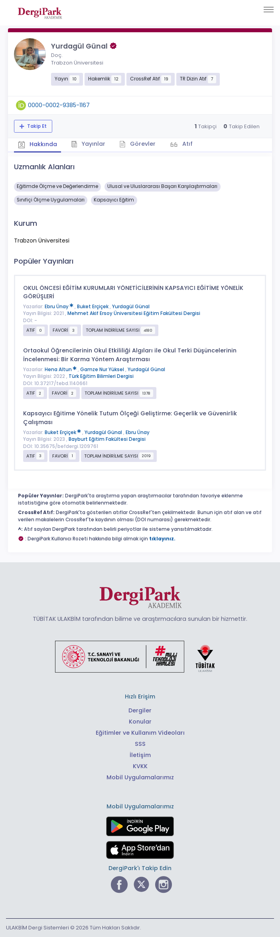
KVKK (140, 766)
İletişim (140, 755)
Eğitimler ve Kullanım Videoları (140, 733)
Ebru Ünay (60, 306)
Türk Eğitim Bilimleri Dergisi (101, 376)
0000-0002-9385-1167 (59, 105)
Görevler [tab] (137, 144)
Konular (140, 722)
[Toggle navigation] (268, 9)
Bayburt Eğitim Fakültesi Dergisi (107, 439)
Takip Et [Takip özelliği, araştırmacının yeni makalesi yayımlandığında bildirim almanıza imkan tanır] (36, 126)
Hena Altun (61, 369)
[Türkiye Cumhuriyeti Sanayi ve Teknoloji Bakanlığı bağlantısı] (140, 656)
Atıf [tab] (187, 144)
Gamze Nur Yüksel (102, 369)
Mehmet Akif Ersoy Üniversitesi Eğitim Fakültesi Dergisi (133, 313)
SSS (140, 744)
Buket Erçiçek (93, 306)
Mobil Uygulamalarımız (140, 777)
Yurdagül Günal (131, 306)
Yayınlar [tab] (88, 144)
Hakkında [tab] (37, 145)
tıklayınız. (162, 539)
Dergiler (140, 710)
